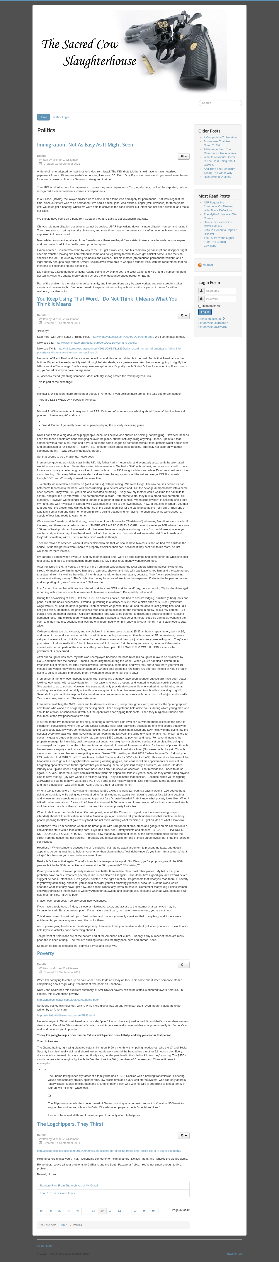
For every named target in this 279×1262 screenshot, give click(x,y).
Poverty (45, 953)
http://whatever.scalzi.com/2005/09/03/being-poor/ (123, 336)
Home (43, 117)
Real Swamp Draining (217, 176)
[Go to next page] (144, 1211)
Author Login (61, 117)
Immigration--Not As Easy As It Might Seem (85, 144)
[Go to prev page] (51, 1211)
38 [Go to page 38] (68, 1211)
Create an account (211, 318)
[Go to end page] (153, 1211)
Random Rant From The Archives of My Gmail (69, 1185)
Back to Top (234, 1253)
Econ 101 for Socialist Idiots (57, 1193)
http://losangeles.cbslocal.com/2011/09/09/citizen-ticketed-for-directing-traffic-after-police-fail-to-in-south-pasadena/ (109, 1150)
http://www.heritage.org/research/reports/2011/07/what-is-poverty (96, 342)
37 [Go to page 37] (59, 1211)
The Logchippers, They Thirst (70, 1124)
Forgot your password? (212, 326)
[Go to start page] (41, 1211)
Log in (205, 311)
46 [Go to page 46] (135, 1211)
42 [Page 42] (102, 1211)
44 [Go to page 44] (119, 1211)
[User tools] (184, 156)
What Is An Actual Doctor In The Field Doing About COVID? (219, 161)
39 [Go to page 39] (76, 1211)
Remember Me (211, 305)
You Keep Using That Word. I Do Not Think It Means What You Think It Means (107, 301)
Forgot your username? (213, 322)
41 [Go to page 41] (93, 1211)
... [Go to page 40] (85, 1211)
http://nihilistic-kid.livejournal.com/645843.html (66, 1015)
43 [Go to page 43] (110, 1211)
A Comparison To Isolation (220, 137)
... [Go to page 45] (127, 1211)
